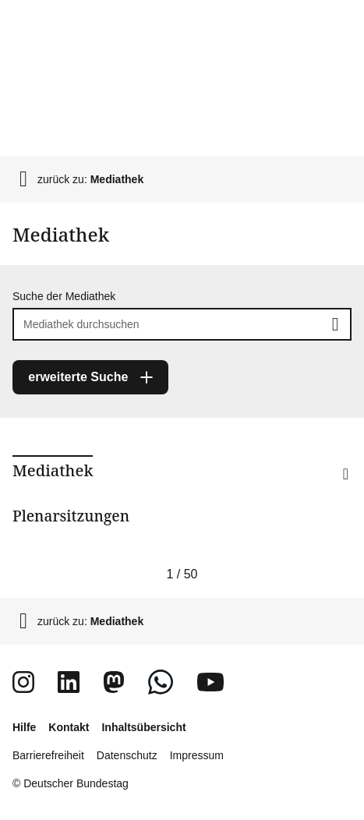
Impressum (197, 755)
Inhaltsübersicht (143, 727)
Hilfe (24, 727)
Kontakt (68, 727)
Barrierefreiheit (48, 755)
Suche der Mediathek (63, 296)
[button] (320, 494)
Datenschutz (127, 755)
